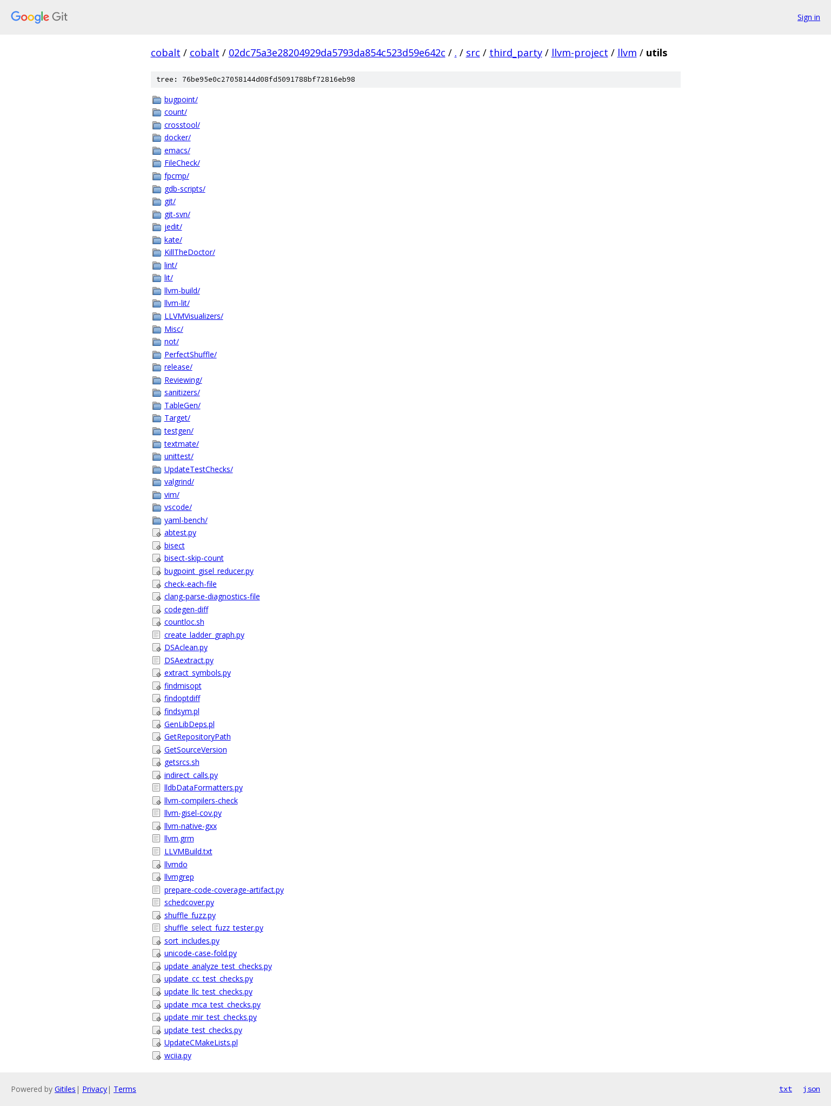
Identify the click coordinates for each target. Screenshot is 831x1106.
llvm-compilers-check (201, 800)
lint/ (170, 265)
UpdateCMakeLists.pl (201, 1042)
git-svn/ (177, 214)
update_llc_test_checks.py (208, 991)
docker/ (177, 137)
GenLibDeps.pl (189, 724)
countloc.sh (184, 622)
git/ (170, 201)
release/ (178, 367)
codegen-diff (186, 609)
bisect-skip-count (194, 558)
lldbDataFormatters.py (203, 787)
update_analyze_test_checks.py (218, 966)
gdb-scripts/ (184, 189)
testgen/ (179, 431)
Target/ (177, 418)
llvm (627, 52)
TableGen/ (182, 405)
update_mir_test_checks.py (210, 1017)
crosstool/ (182, 125)
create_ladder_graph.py (204, 635)
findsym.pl (182, 711)
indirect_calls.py (191, 775)
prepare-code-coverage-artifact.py (224, 890)
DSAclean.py (186, 647)
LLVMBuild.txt (188, 851)
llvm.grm (179, 838)
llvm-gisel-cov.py (193, 813)
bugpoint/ (181, 99)
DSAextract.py (189, 660)
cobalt (166, 52)
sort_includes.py (192, 940)
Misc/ (173, 329)
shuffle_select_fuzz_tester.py (213, 927)
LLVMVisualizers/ (193, 316)
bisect (174, 545)
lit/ (168, 277)
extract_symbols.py (197, 672)
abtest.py (180, 532)
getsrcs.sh (182, 762)
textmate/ (181, 444)
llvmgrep (179, 877)
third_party (515, 52)
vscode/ (178, 507)
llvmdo (176, 864)
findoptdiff (182, 698)
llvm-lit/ (177, 303)
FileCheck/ (182, 163)
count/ (175, 112)
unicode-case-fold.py (200, 953)
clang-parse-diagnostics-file (212, 596)
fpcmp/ (176, 176)
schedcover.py (189, 902)
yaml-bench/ (186, 520)
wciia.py (177, 1055)
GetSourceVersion (195, 749)
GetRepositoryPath (197, 736)
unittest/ (179, 456)
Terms (125, 1089)
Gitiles (65, 1089)
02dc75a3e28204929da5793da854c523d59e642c (337, 52)
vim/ (172, 494)
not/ (171, 341)
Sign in (808, 17)
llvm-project (579, 52)
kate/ (173, 239)
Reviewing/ (183, 380)
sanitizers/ (182, 392)
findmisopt (183, 685)
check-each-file (190, 584)
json (811, 1089)
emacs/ (177, 150)
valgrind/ (179, 481)
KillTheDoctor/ (189, 252)
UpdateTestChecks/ (198, 469)
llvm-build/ (182, 290)
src (473, 52)
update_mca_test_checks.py (212, 1004)
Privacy (94, 1089)
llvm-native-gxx (190, 826)
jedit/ (173, 226)
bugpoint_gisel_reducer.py (209, 571)
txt (785, 1089)
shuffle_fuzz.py (190, 915)
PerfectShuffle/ (190, 354)
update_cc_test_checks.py (208, 978)
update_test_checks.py (203, 1030)
